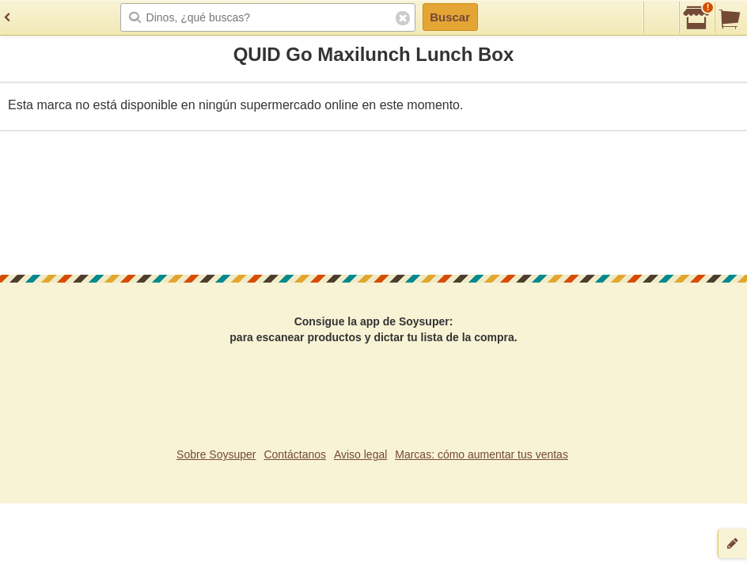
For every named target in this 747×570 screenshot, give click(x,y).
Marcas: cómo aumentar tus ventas (481, 454)
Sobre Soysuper (216, 454)
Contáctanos (295, 454)
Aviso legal (360, 454)
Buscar (450, 17)
